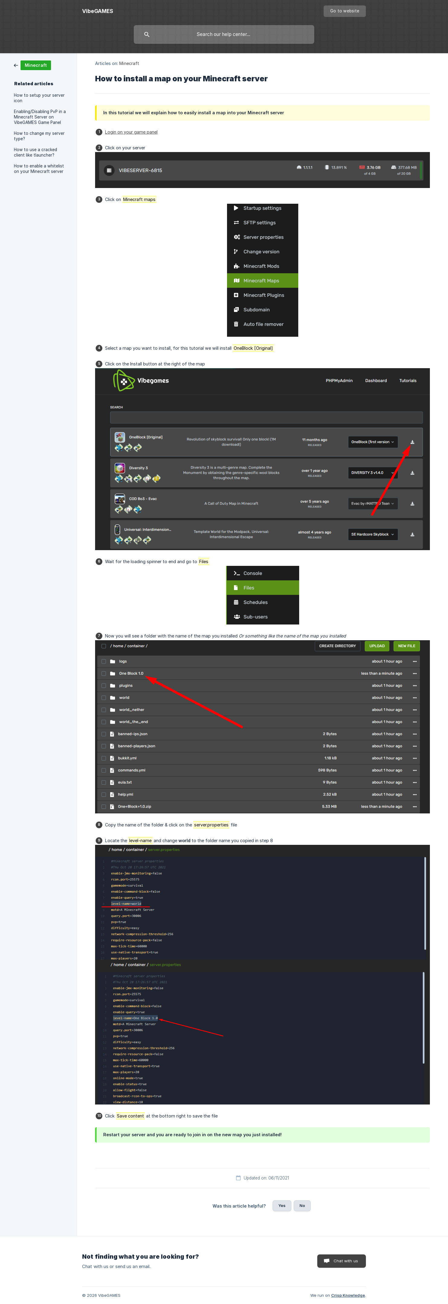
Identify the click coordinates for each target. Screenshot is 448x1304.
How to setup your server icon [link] (39, 98)
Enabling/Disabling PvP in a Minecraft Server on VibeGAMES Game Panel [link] (40, 117)
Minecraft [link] (129, 63)
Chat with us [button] (346, 1260)
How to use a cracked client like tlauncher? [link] (35, 152)
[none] (97, 11)
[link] (32, 65)
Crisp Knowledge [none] (348, 1295)
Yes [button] (282, 1205)
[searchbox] (224, 34)
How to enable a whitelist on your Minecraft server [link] (39, 169)
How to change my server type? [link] (39, 136)
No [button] (302, 1205)
